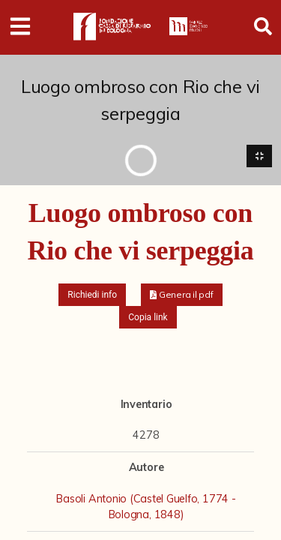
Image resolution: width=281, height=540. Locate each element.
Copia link (147, 317)
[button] (182, 295)
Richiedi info (92, 295)
